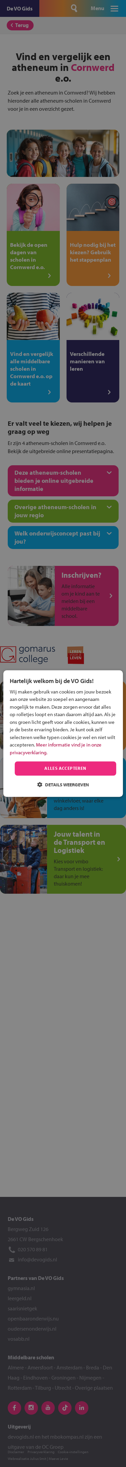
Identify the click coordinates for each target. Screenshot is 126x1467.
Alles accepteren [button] (65, 768)
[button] (63, 784)
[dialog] (63, 733)
